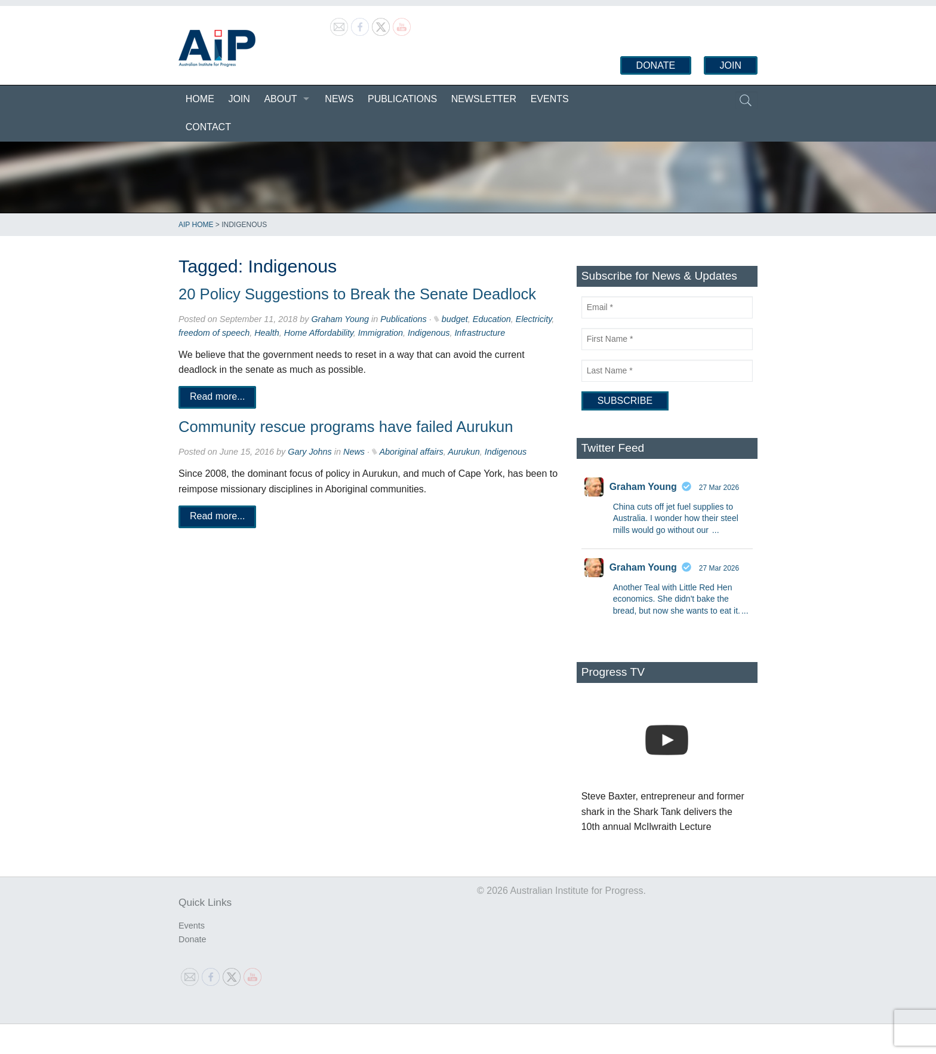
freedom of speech (214, 333)
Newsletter (483, 99)
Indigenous (428, 333)
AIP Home (195, 224)
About (280, 99)
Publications (402, 99)
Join (730, 65)
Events (550, 99)
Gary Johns (310, 451)
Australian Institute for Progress (216, 48)
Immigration (380, 333)
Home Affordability (318, 333)
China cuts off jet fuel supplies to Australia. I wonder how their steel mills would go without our (675, 518)
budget (455, 319)
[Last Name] (667, 371)
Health (266, 333)
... (715, 530)
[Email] (667, 307)
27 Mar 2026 (719, 487)
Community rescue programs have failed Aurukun (345, 426)
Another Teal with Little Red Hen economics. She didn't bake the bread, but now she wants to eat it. (676, 599)
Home (200, 99)
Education (492, 319)
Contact (208, 127)
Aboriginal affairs (411, 451)
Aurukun (464, 451)
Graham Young (340, 319)
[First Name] (667, 339)
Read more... (217, 397)
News (339, 99)
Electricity (534, 319)
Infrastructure (479, 333)
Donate (655, 65)
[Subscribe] (625, 400)
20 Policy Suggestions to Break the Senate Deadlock (357, 294)
